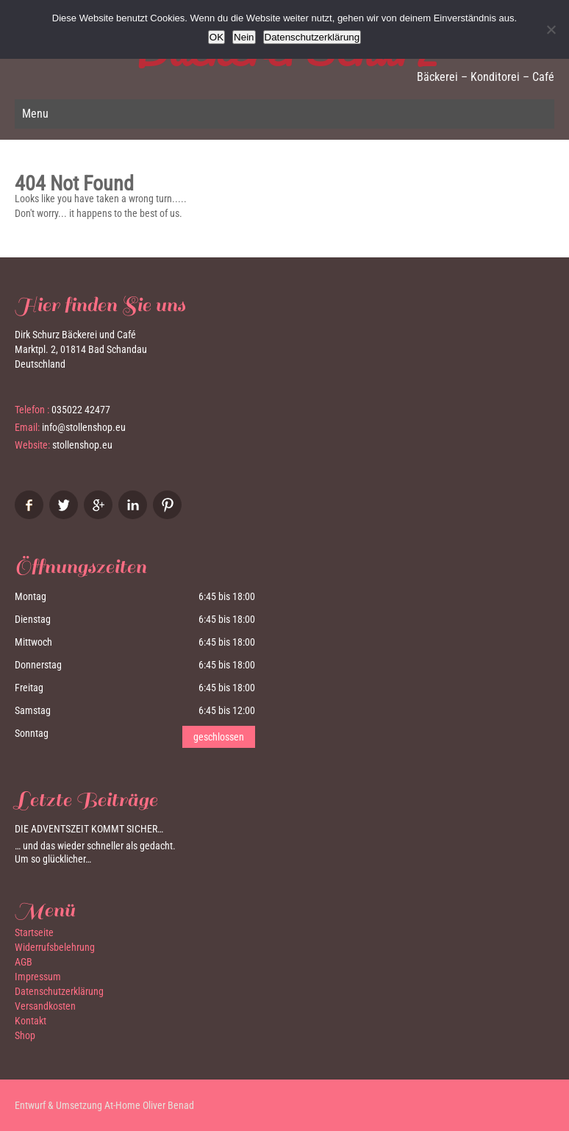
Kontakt (30, 1021)
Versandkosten (45, 1006)
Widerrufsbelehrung (55, 947)
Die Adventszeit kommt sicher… (89, 829)
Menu (35, 114)
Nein (244, 37)
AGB (23, 962)
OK (216, 37)
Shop (25, 1035)
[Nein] (550, 29)
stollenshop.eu (82, 445)
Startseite (34, 932)
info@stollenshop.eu (84, 427)
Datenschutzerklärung (59, 991)
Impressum (38, 976)
